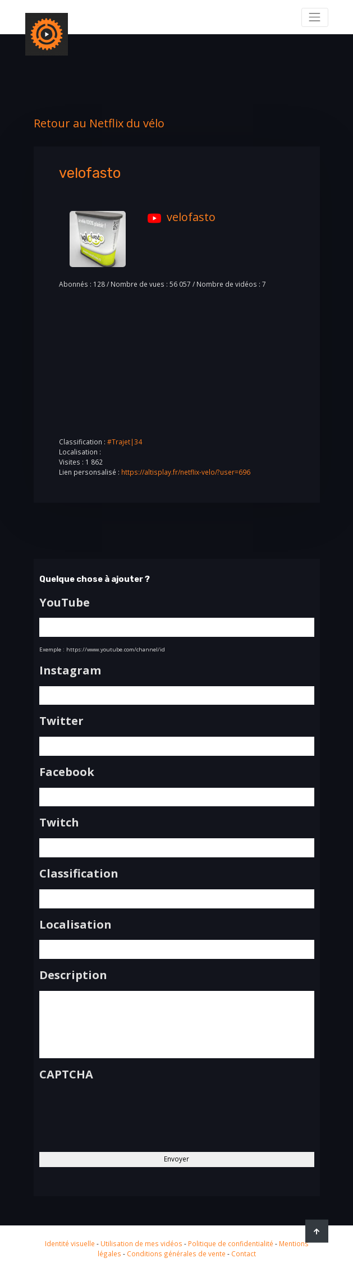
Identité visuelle (70, 1243)
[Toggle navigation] (314, 17)
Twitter (61, 721)
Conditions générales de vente (176, 1253)
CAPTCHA (66, 1074)
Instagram (70, 670)
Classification (78, 873)
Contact (243, 1253)
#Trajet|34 (124, 441)
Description (73, 975)
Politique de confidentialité (230, 1243)
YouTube (64, 602)
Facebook (66, 772)
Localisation (75, 924)
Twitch (59, 822)
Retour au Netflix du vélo (99, 123)
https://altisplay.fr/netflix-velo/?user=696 (185, 471)
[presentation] (124, 1112)
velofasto (179, 216)
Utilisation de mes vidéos (141, 1243)
